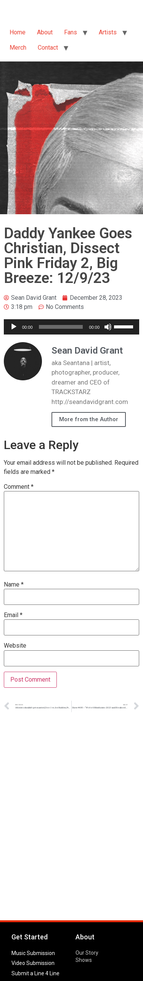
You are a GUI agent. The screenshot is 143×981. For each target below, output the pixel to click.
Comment (19, 487)
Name (14, 585)
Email (13, 615)
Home (18, 32)
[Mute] (108, 327)
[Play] (14, 327)
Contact (48, 47)
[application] (71, 327)
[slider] (61, 327)
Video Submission (33, 963)
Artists (108, 32)
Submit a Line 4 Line (35, 973)
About (45, 32)
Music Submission (33, 953)
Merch (18, 47)
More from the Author (88, 419)
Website (15, 646)
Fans (70, 32)
